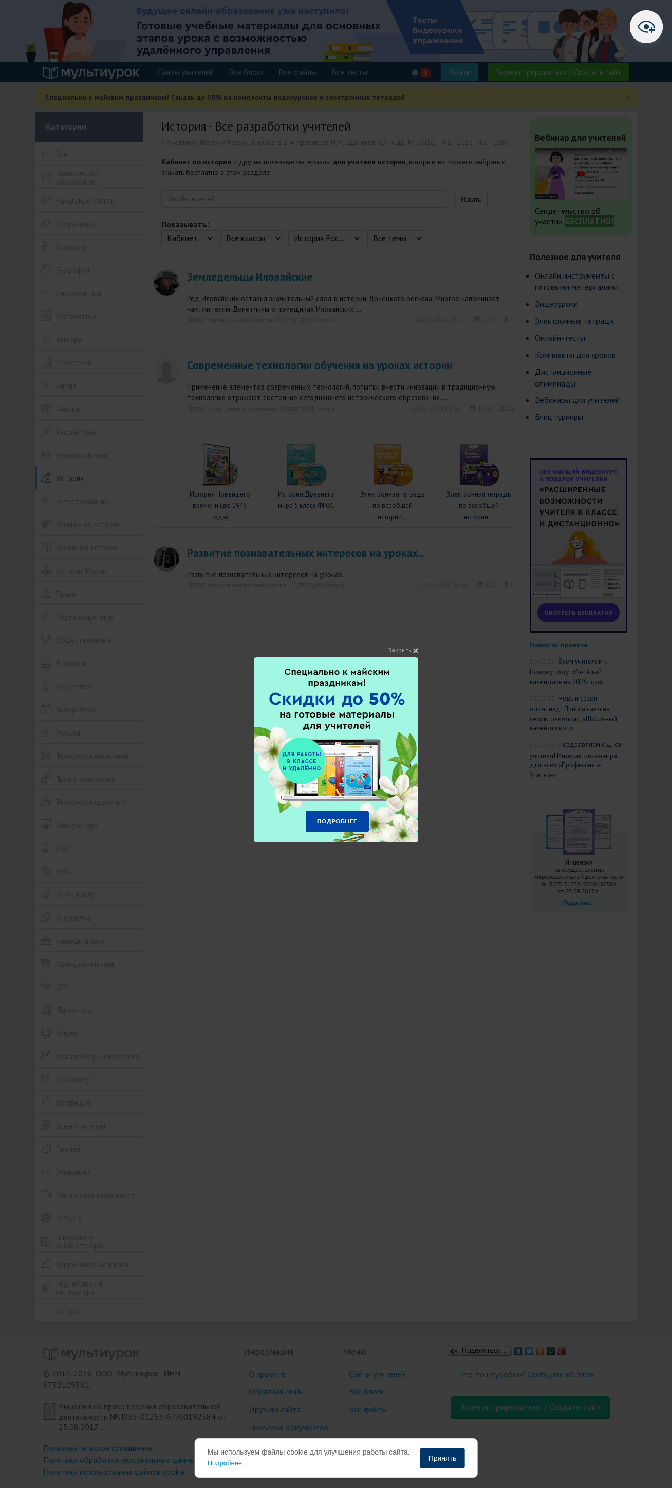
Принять (442, 1458)
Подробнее (225, 1463)
